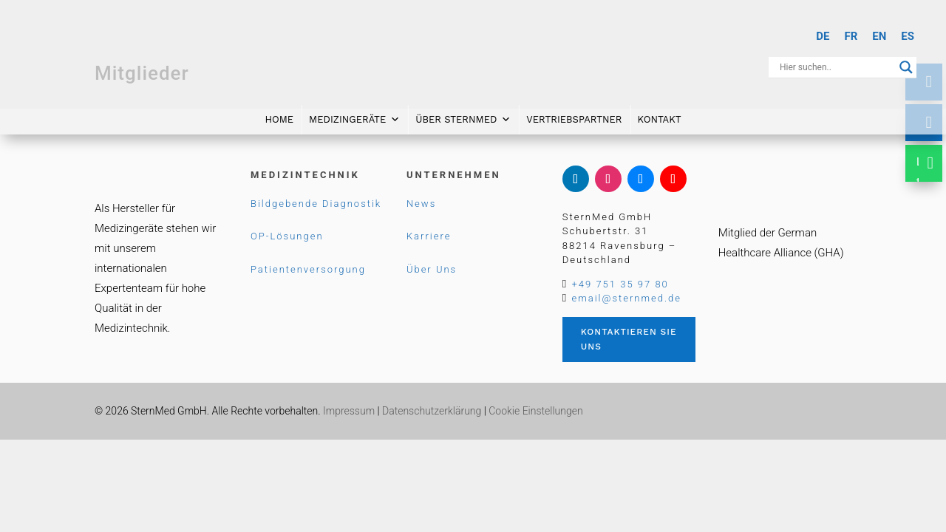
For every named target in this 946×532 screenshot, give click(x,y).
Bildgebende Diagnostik (316, 203)
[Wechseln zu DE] (823, 37)
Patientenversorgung (308, 269)
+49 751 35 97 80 (619, 284)
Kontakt (659, 116)
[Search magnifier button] (906, 67)
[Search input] (836, 67)
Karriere (429, 236)
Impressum (349, 411)
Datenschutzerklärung (431, 411)
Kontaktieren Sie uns (629, 339)
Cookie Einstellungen (535, 411)
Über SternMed (463, 117)
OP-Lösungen (287, 236)
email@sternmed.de (626, 298)
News (421, 203)
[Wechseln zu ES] (908, 37)
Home (279, 116)
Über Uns (431, 269)
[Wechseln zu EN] (879, 37)
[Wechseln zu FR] (851, 37)
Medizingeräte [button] (354, 117)
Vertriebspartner (574, 116)
